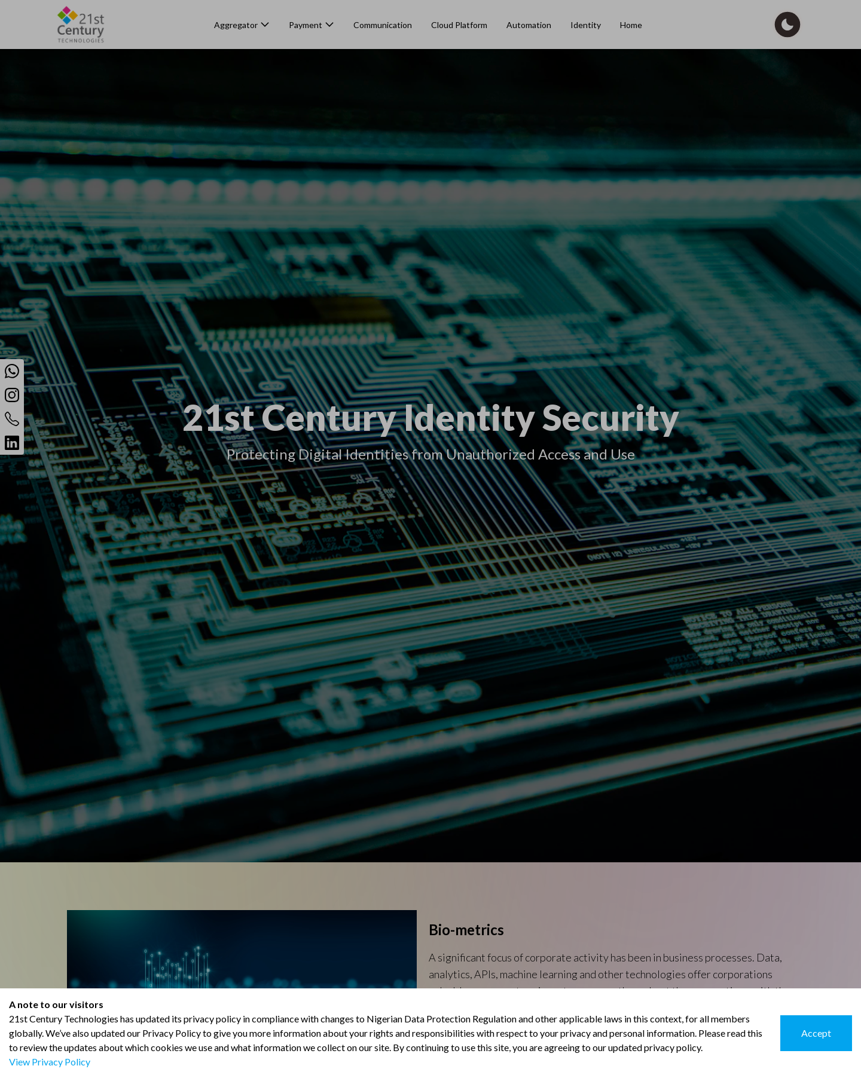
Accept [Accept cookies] (816, 1033)
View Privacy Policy (49, 1061)
